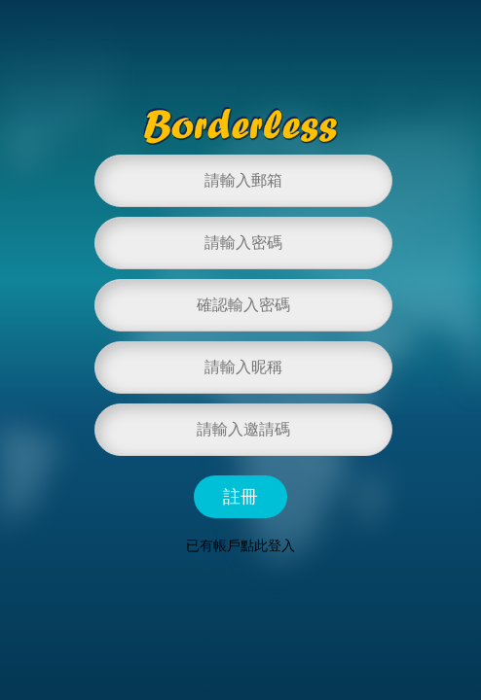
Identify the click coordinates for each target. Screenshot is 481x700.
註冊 (240, 497)
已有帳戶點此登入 (240, 545)
